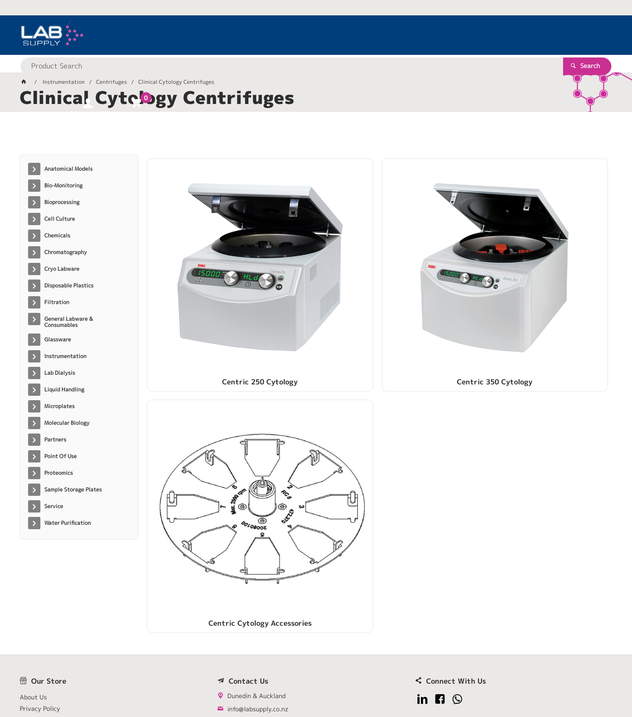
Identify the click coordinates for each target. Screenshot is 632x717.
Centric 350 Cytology (318, 270)
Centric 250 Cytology (201, 270)
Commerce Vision (189, 682)
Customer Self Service (124, 682)
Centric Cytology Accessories (436, 270)
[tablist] (316, 136)
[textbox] (300, 35)
